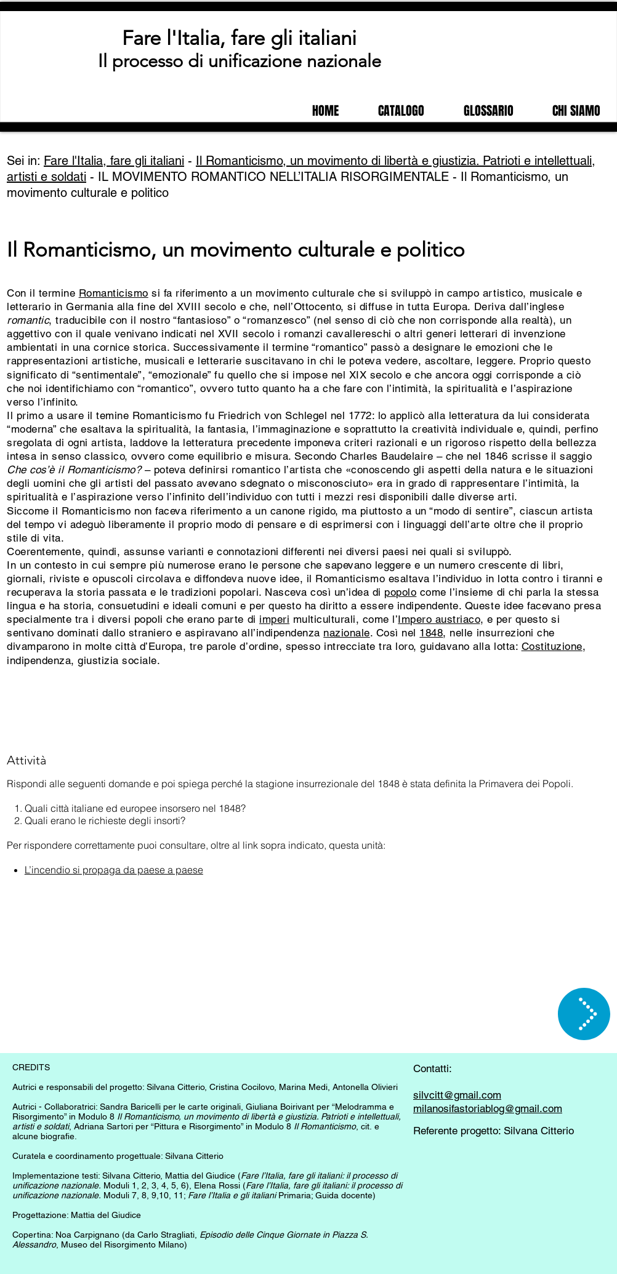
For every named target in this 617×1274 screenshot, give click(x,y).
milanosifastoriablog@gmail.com (487, 1108)
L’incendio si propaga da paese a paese (114, 869)
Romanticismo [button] (113, 293)
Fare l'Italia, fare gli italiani (239, 38)
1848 (431, 633)
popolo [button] (400, 592)
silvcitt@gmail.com (457, 1095)
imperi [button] (274, 619)
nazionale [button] (346, 633)
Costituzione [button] (552, 646)
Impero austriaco (439, 619)
